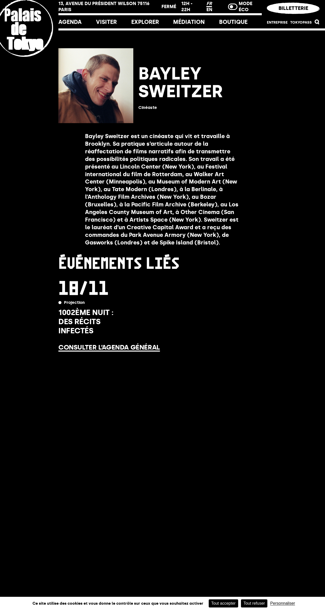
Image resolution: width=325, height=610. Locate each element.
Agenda (70, 22)
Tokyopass (301, 22)
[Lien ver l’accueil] (29, 61)
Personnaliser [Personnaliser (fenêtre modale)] (282, 603)
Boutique (233, 22)
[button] (317, 23)
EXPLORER (145, 22)
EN (209, 9)
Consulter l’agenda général (109, 347)
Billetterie (293, 8)
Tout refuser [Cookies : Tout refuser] (254, 603)
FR (209, 3)
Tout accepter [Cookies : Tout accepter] (223, 603)
